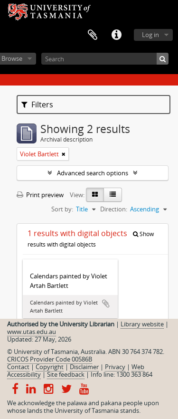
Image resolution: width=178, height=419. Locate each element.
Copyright (50, 366)
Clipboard (92, 35)
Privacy (115, 366)
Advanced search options (92, 173)
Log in (150, 34)
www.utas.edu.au (31, 331)
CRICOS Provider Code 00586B (49, 359)
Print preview (40, 194)
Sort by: (62, 209)
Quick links (116, 35)
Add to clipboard (106, 303)
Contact (18, 366)
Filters (37, 104)
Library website (142, 324)
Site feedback (65, 374)
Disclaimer (84, 366)
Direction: (113, 209)
